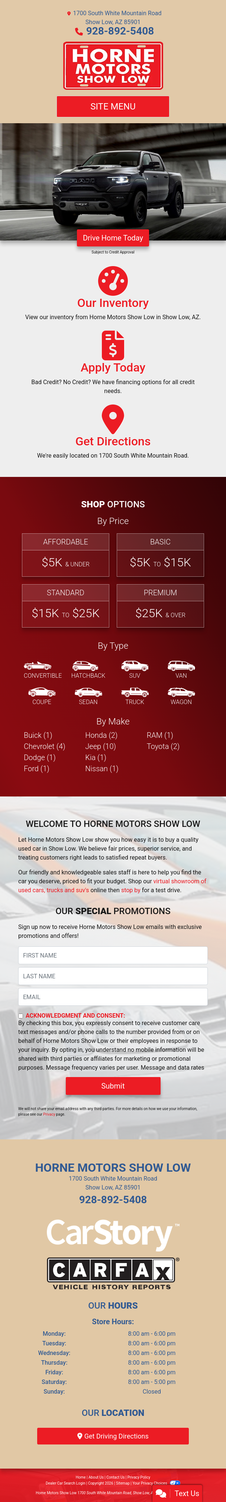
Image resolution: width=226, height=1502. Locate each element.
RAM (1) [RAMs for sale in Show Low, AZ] (160, 735)
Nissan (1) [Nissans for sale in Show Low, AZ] (102, 768)
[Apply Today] (113, 366)
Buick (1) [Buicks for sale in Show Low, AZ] (38, 735)
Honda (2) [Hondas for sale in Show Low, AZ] (101, 735)
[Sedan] (88, 697)
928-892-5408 (120, 31)
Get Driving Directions (112, 1436)
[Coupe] (42, 697)
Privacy (49, 1114)
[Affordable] (65, 555)
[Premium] (160, 606)
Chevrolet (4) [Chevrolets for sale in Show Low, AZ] (44, 746)
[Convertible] (43, 670)
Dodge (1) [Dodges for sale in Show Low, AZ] (40, 757)
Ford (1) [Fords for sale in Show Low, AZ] (36, 768)
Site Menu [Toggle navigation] (113, 106)
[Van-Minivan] (181, 670)
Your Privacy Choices (156, 1483)
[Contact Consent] (20, 1016)
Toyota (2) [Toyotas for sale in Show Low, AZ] (163, 746)
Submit (113, 1085)
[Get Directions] (113, 435)
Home (81, 1477)
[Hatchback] (88, 670)
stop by (131, 890)
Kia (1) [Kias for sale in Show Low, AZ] (95, 757)
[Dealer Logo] (113, 66)
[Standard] (65, 606)
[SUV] (135, 670)
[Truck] (135, 697)
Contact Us (115, 1477)
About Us (96, 1477)
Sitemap (123, 1483)
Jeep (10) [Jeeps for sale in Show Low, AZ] (100, 746)
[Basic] (160, 555)
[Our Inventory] (113, 297)
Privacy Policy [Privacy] (139, 1477)
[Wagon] (181, 697)
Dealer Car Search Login (65, 1483)
